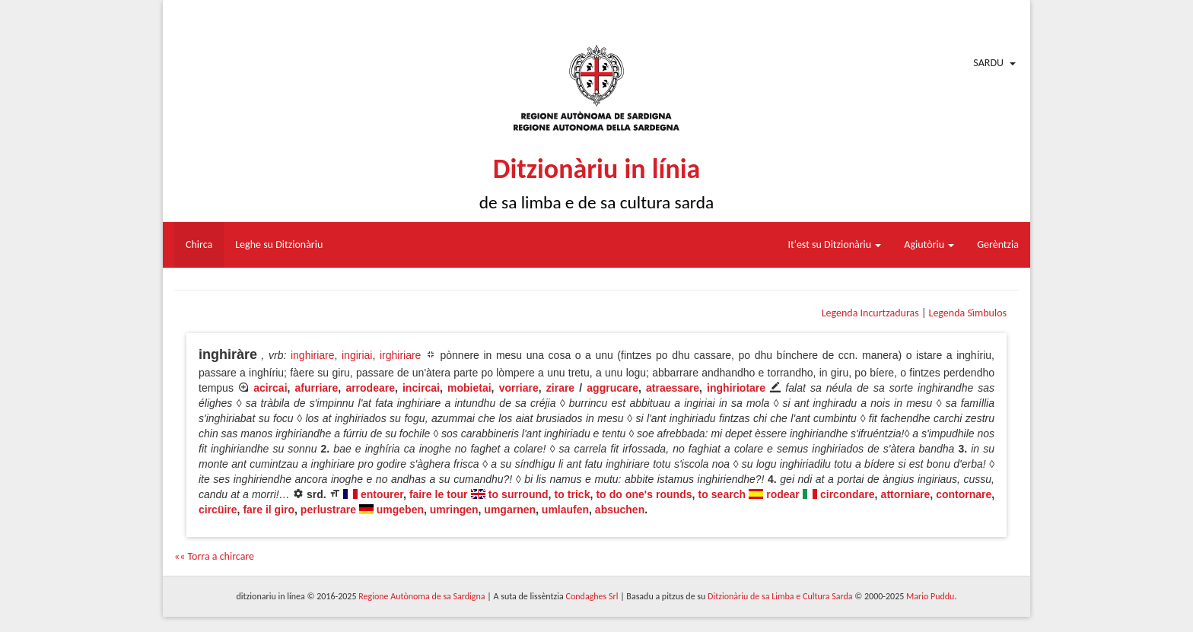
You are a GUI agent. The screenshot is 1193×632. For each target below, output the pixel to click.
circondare (847, 494)
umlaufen (565, 509)
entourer (382, 494)
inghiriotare (736, 388)
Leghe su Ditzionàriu (279, 244)
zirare (560, 388)
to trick (572, 494)
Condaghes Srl (592, 596)
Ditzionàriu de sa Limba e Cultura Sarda (780, 596)
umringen (454, 509)
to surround (518, 494)
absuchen (619, 509)
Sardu (988, 62)
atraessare (672, 388)
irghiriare (400, 355)
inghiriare (313, 355)
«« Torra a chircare (214, 556)
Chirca (199, 244)
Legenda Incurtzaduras (870, 312)
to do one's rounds (644, 494)
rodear (783, 494)
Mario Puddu (930, 596)
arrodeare (370, 388)
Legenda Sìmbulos (968, 312)
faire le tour (438, 494)
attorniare (906, 494)
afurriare (317, 388)
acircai (270, 388)
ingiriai (357, 355)
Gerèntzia (998, 244)
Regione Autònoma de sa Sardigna (421, 596)
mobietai (469, 388)
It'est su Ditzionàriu (835, 244)
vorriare (519, 388)
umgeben (400, 509)
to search (722, 494)
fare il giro (268, 509)
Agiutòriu (929, 244)
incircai (421, 388)
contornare (963, 494)
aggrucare (612, 388)
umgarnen (510, 509)
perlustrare (328, 509)
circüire (218, 509)
